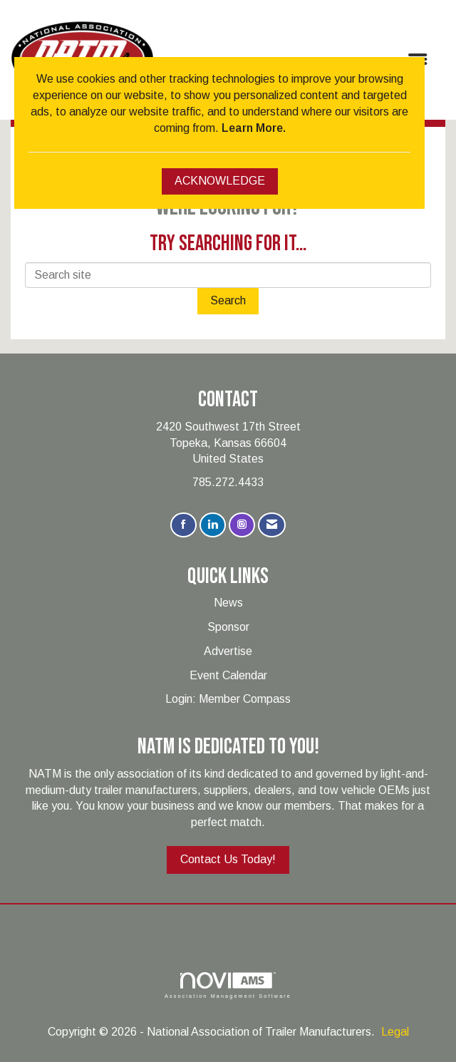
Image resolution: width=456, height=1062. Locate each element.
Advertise (228, 651)
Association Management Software (228, 985)
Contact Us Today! (228, 859)
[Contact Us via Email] (272, 524)
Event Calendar (228, 675)
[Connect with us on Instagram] (242, 524)
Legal (395, 1032)
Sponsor (228, 627)
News (228, 603)
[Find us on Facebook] (183, 524)
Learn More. (254, 128)
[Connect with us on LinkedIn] (213, 524)
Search (228, 300)
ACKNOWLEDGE (220, 181)
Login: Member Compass (228, 699)
